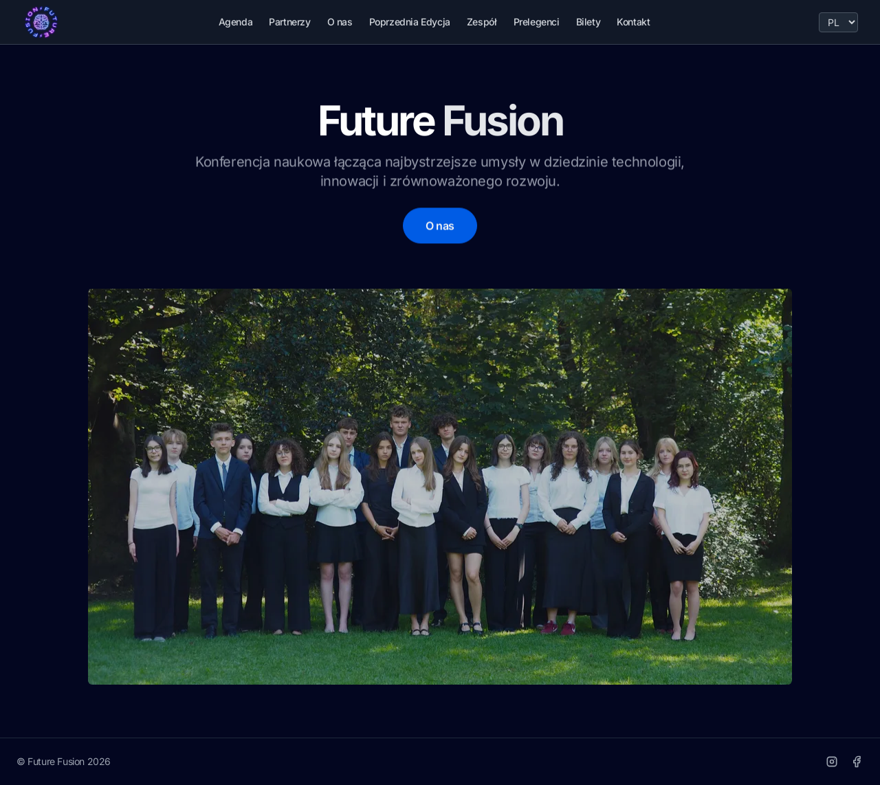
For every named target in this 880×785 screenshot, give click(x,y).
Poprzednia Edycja (409, 21)
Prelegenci (537, 21)
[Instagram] (832, 762)
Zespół (482, 21)
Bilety (588, 21)
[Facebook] (857, 762)
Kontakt (633, 21)
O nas (340, 21)
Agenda (236, 21)
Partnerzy (289, 21)
